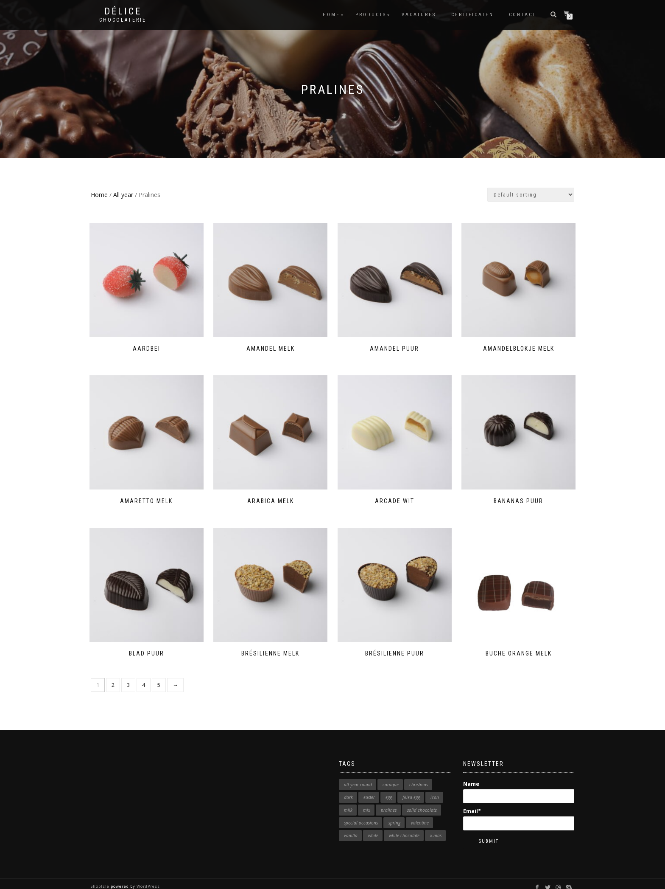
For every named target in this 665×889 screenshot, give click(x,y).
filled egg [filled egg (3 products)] (411, 789)
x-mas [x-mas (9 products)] (435, 827)
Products (370, 14)
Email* (519, 810)
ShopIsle (101, 878)
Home (331, 14)
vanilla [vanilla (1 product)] (351, 827)
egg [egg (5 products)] (389, 789)
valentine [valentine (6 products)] (420, 814)
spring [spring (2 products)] (394, 814)
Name (519, 782)
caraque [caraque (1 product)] (391, 776)
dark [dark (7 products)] (348, 789)
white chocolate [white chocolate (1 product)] (404, 827)
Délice (123, 11)
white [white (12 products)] (373, 827)
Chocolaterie (122, 20)
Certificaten (472, 14)
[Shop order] (530, 195)
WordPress (147, 878)
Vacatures (419, 14)
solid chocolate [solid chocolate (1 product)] (422, 802)
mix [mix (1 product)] (366, 802)
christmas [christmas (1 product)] (418, 776)
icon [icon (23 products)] (434, 789)
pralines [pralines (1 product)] (389, 802)
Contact (522, 14)
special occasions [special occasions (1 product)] (361, 814)
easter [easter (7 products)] (369, 789)
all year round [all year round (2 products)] (358, 776)
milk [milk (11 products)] (348, 802)
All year (123, 195)
